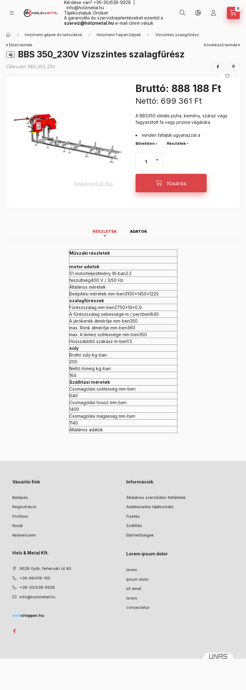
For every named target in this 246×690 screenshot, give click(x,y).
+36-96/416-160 (34, 577)
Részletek (176, 143)
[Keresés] (182, 13)
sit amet (133, 588)
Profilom (20, 516)
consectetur (138, 607)
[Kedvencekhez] (227, 76)
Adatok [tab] (138, 231)
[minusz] (157, 165)
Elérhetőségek (140, 535)
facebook (14, 631)
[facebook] (218, 66)
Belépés (20, 497)
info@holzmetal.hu (85, 7)
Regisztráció (24, 506)
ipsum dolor (137, 579)
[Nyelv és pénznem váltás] (198, 13)
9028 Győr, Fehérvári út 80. (45, 568)
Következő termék (221, 45)
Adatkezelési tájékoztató (150, 506)
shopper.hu (28, 615)
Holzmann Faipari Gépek (119, 34)
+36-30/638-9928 (37, 587)
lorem (131, 569)
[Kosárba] (171, 183)
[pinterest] (233, 66)
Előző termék (20, 45)
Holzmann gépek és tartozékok (53, 34)
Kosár (17, 525)
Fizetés (133, 516)
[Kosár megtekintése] (233, 13)
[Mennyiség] (146, 161)
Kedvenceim (24, 535)
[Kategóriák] (11, 13)
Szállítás (134, 525)
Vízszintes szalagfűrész (177, 34)
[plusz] (157, 157)
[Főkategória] (8, 35)
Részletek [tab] (105, 231)
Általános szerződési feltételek (156, 497)
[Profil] (213, 13)
